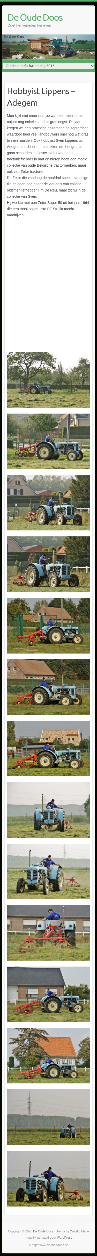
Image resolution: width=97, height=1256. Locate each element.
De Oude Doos (35, 17)
